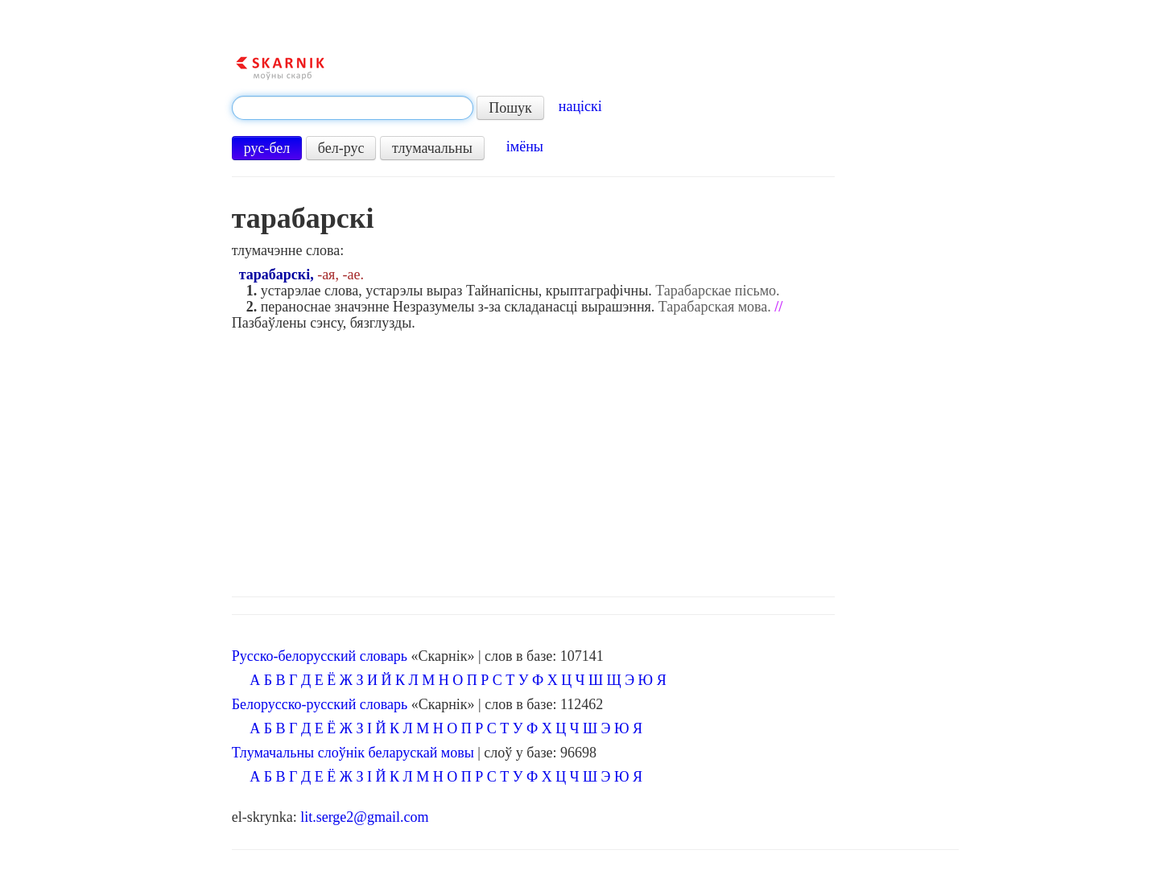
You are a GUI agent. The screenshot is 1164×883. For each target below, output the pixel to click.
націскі (580, 106)
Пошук (510, 108)
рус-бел (267, 148)
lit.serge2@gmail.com (364, 817)
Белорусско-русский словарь (320, 704)
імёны (524, 146)
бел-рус (341, 148)
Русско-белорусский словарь (319, 656)
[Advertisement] (596, 459)
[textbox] (352, 108)
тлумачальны (432, 148)
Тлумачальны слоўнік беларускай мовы (353, 753)
